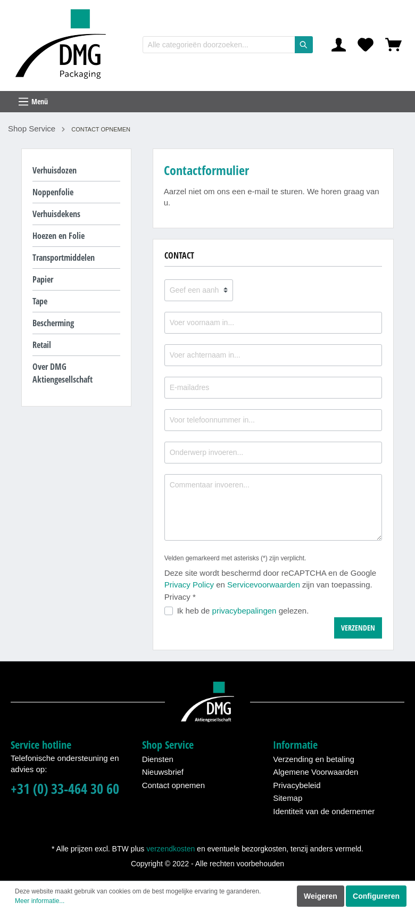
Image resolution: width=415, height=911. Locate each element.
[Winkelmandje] (393, 44)
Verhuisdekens (56, 214)
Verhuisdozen (54, 170)
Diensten (157, 759)
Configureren (376, 896)
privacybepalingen (244, 610)
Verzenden (358, 628)
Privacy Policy (189, 584)
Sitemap (287, 797)
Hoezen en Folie (58, 236)
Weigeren (320, 896)
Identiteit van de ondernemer (324, 811)
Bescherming (53, 323)
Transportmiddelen (63, 257)
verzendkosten (170, 848)
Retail (41, 345)
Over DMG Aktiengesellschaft (62, 373)
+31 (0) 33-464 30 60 (65, 788)
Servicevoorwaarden (263, 584)
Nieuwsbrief (163, 771)
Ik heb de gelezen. (243, 610)
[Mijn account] (339, 44)
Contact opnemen (173, 785)
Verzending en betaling (313, 759)
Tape (39, 301)
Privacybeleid (296, 785)
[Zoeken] (304, 44)
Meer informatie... (39, 901)
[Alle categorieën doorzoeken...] (219, 44)
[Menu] (207, 101)
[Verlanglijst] (365, 44)
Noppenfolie (52, 192)
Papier (42, 279)
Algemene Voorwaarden (315, 771)
